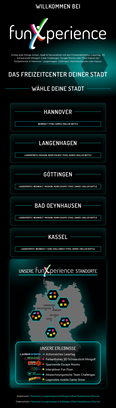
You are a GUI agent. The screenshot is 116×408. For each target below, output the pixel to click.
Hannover (35, 396)
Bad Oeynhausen (81, 396)
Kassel (95, 396)
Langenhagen (49, 396)
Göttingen (64, 396)
